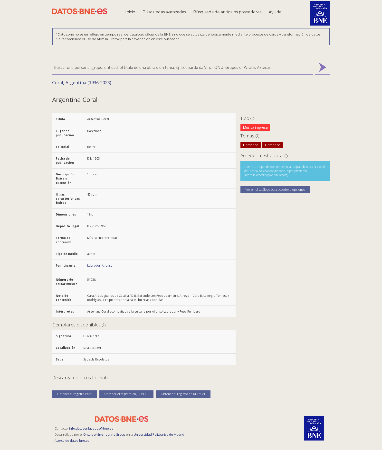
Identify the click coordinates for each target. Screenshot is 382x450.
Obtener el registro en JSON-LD (126, 394)
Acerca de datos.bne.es (72, 440)
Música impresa (255, 127)
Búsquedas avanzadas (164, 12)
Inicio (130, 12)
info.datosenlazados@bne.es (91, 428)
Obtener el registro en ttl (74, 394)
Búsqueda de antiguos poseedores (227, 12)
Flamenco (250, 145)
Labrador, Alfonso (100, 265)
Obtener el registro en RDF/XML (183, 394)
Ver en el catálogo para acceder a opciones (275, 190)
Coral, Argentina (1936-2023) (81, 82)
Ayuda (275, 12)
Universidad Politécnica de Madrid (159, 434)
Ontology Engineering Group (104, 434)
